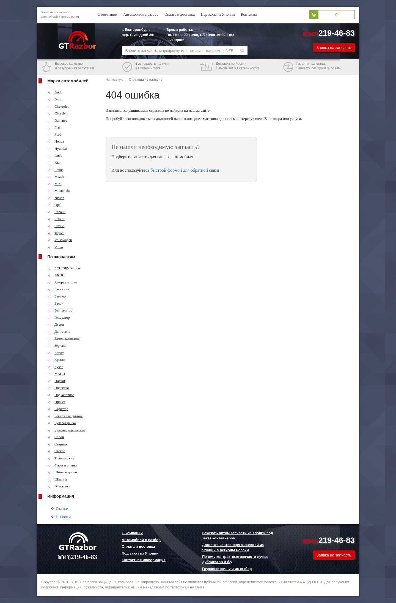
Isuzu (55, 155)
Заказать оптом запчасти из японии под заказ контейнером (237, 535)
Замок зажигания (64, 338)
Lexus (55, 170)
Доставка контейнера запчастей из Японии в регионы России (233, 547)
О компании (107, 14)
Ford (54, 134)
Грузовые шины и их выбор (227, 569)
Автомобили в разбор (140, 14)
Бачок (55, 303)
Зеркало (57, 345)
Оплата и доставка (179, 14)
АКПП (56, 275)
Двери (56, 324)
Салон (56, 437)
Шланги (57, 479)
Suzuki (56, 226)
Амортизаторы (62, 282)
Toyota (56, 233)
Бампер (57, 296)
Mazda (56, 176)
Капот (56, 353)
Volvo (55, 247)
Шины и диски (62, 472)
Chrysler (57, 113)
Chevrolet (58, 106)
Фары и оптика (62, 465)
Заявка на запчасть (334, 47)
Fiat (54, 127)
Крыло (56, 360)
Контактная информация (144, 560)
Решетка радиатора (65, 416)
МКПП (56, 374)
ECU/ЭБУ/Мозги (64, 268)
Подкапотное (61, 395)
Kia (54, 162)
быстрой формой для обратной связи (184, 170)
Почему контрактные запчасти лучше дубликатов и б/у (235, 559)
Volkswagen (60, 240)
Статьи (62, 508)
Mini (54, 184)
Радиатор (58, 409)
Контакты (249, 14)
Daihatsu (57, 120)
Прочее (56, 402)
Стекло (56, 451)
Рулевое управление (66, 430)
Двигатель (59, 331)
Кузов (55, 367)
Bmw (55, 99)
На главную (114, 79)
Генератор (59, 317)
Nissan (56, 198)
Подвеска (58, 388)
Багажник (58, 289)
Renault (56, 212)
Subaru (56, 219)
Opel (54, 205)
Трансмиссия (61, 458)
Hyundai (57, 148)
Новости (63, 517)
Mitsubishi (59, 191)
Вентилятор (60, 310)
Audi (55, 92)
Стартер (57, 444)
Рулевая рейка (62, 423)
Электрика (59, 486)
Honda (56, 141)
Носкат (56, 381)
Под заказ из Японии (218, 14)
